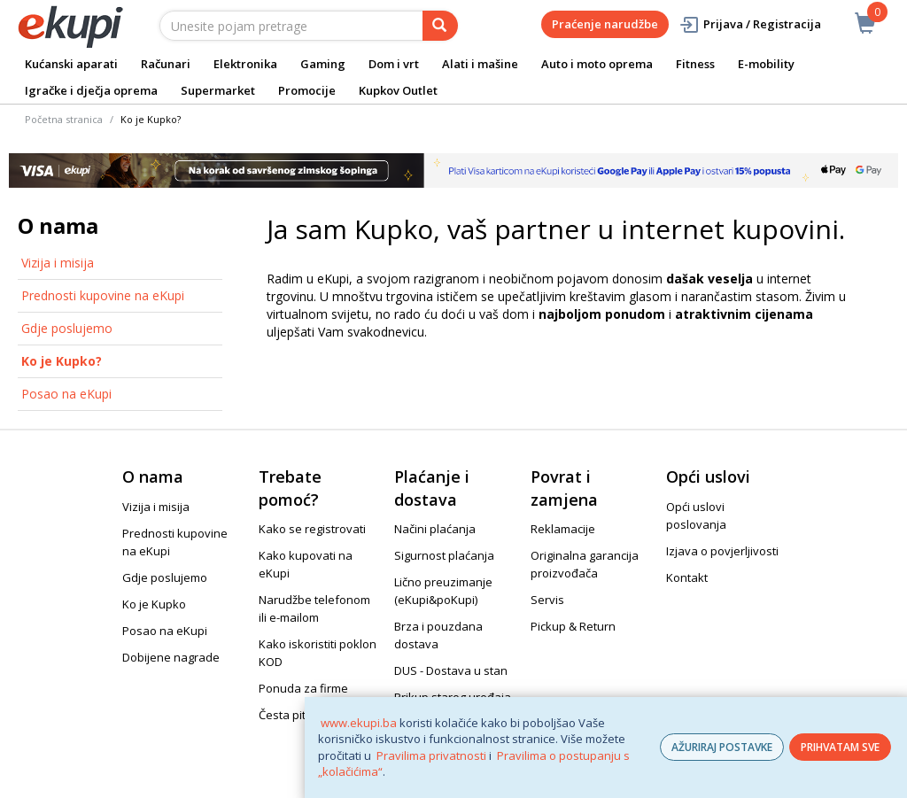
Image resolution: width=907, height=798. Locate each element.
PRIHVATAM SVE (840, 747)
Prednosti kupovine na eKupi (102, 295)
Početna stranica (64, 119)
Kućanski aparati (71, 64)
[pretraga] (440, 26)
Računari (165, 64)
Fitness (695, 64)
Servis (547, 600)
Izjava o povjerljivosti (722, 551)
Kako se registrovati (312, 529)
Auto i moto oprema (597, 64)
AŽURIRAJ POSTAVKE (721, 747)
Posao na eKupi (66, 393)
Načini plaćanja (435, 529)
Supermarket (218, 90)
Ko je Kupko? (61, 361)
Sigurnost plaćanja (444, 555)
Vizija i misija (57, 262)
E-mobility (766, 64)
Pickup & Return (573, 626)
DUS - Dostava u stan (451, 670)
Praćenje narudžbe (605, 24)
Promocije (307, 90)
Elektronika (245, 64)
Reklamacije (563, 529)
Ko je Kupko (154, 604)
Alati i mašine (480, 64)
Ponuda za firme (303, 688)
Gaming (322, 64)
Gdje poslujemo (66, 328)
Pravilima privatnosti (431, 755)
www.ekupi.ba (359, 723)
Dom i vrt (393, 64)
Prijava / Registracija (749, 24)
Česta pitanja (294, 715)
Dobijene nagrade (171, 657)
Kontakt (687, 577)
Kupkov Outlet (398, 90)
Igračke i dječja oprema (91, 90)
